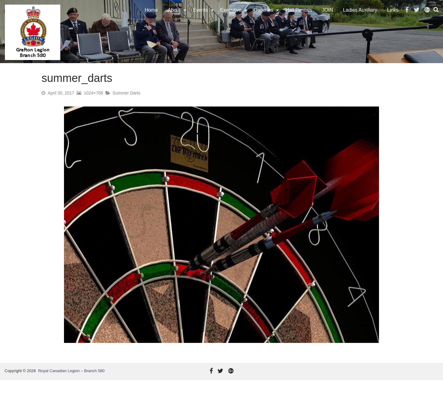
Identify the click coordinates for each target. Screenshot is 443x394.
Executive (231, 16)
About (175, 16)
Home (152, 16)
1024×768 (93, 106)
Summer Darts (126, 106)
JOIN (328, 16)
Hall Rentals (300, 16)
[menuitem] (152, 17)
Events (201, 16)
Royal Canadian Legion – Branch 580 (71, 384)
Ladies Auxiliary (361, 16)
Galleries (264, 16)
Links (394, 16)
